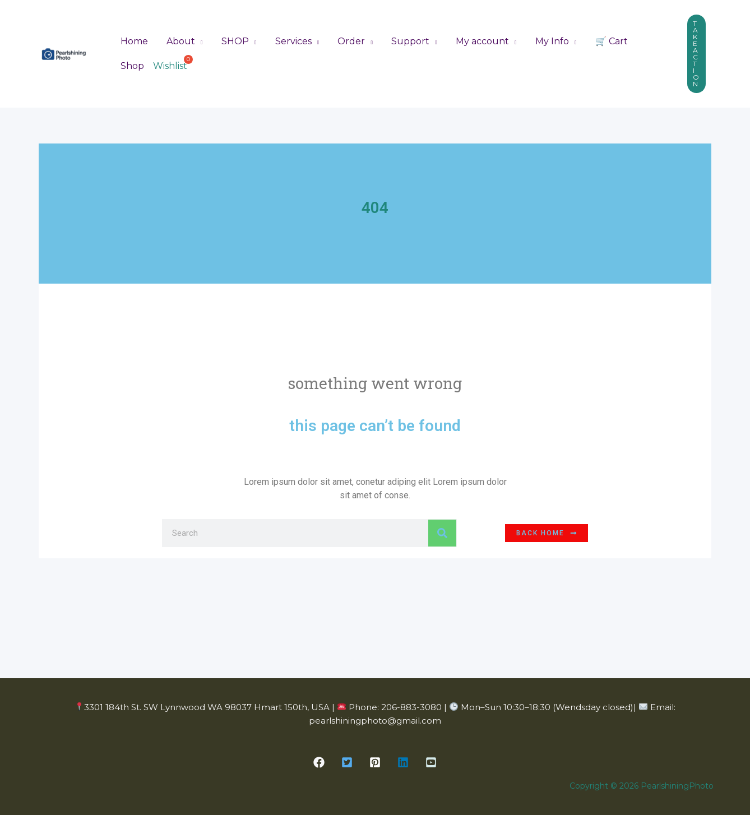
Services (290, 40)
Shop (131, 66)
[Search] (442, 533)
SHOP (233, 40)
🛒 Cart (605, 40)
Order (348, 40)
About (179, 40)
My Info (546, 40)
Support (406, 40)
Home (133, 40)
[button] (696, 54)
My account (477, 40)
